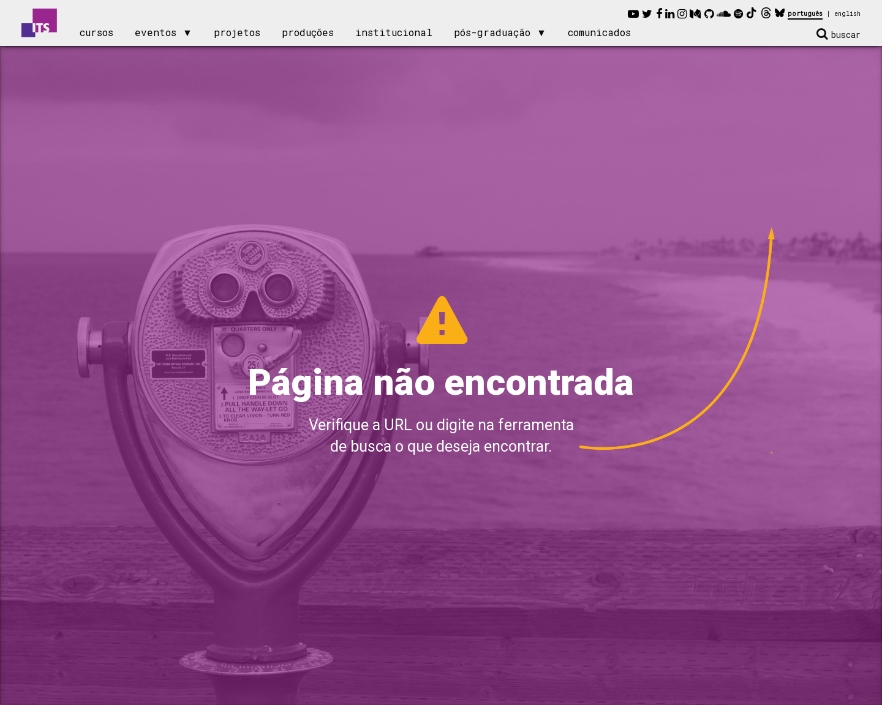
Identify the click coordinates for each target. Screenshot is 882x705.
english (847, 14)
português (805, 14)
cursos (96, 32)
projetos (237, 32)
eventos (155, 32)
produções (308, 32)
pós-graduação (492, 32)
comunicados (599, 32)
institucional (393, 32)
